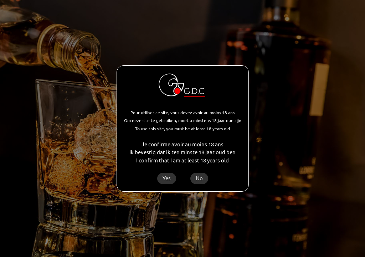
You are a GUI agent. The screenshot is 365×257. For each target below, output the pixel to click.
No (199, 178)
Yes (167, 178)
